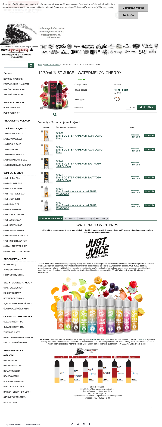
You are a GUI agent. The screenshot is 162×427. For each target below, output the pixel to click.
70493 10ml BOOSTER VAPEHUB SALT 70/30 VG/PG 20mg (78, 177)
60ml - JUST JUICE (52, 65)
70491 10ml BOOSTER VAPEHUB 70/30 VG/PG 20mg (79, 149)
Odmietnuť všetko (133, 8)
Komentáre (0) (102, 218)
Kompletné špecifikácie (50, 218)
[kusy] (128, 107)
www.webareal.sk (33, 424)
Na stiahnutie (70, 218)
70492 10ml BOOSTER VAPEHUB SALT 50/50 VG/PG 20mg (78, 163)
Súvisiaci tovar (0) (85, 218)
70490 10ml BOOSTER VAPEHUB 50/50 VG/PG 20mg (79, 135)
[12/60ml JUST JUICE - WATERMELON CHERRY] (54, 98)
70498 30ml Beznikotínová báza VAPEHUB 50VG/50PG (76, 191)
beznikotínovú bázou (100, 339)
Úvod (40, 65)
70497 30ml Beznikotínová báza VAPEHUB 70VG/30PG (76, 205)
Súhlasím (128, 15)
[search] (30, 65)
